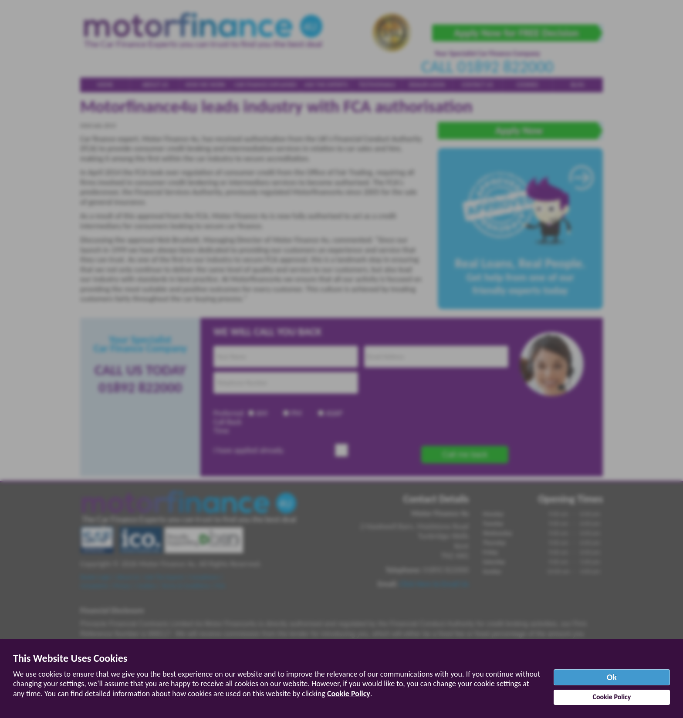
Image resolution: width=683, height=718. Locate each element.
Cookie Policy (348, 693)
